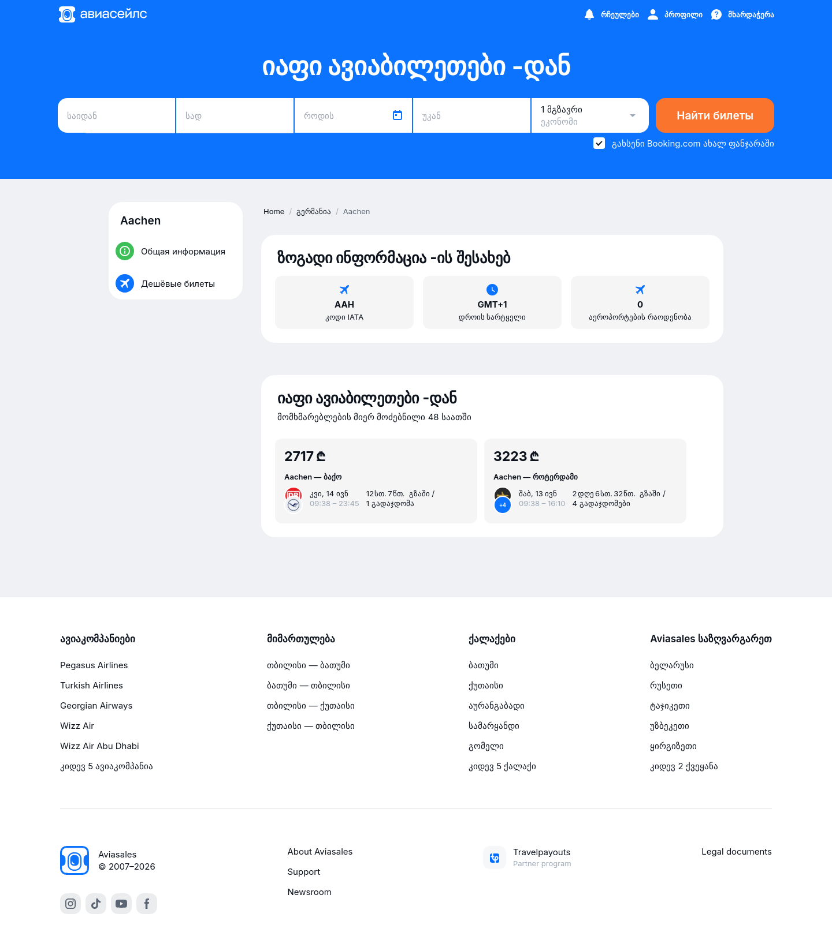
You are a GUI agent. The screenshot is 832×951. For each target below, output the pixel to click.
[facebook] (147, 904)
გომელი (486, 745)
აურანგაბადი (497, 705)
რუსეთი (666, 685)
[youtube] (121, 904)
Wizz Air (77, 725)
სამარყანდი (494, 725)
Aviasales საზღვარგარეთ (711, 639)
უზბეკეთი (669, 725)
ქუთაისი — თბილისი (310, 725)
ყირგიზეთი (673, 745)
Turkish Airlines (91, 685)
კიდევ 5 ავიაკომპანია (106, 766)
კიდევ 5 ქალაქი (502, 766)
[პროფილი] (674, 14)
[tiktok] (96, 904)
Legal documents (736, 851)
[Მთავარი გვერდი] (102, 14)
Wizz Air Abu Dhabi (99, 745)
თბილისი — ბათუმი (308, 665)
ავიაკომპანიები (97, 639)
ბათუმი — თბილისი (308, 685)
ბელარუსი (672, 665)
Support (304, 871)
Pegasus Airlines (94, 665)
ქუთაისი (486, 685)
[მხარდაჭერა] (742, 14)
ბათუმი (484, 665)
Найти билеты (715, 115)
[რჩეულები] (610, 14)
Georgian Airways (96, 705)
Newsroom (310, 891)
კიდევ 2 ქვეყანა (684, 766)
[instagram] (70, 904)
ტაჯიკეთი (670, 705)
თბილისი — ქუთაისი (310, 705)
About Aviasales (320, 851)
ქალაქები (492, 639)
